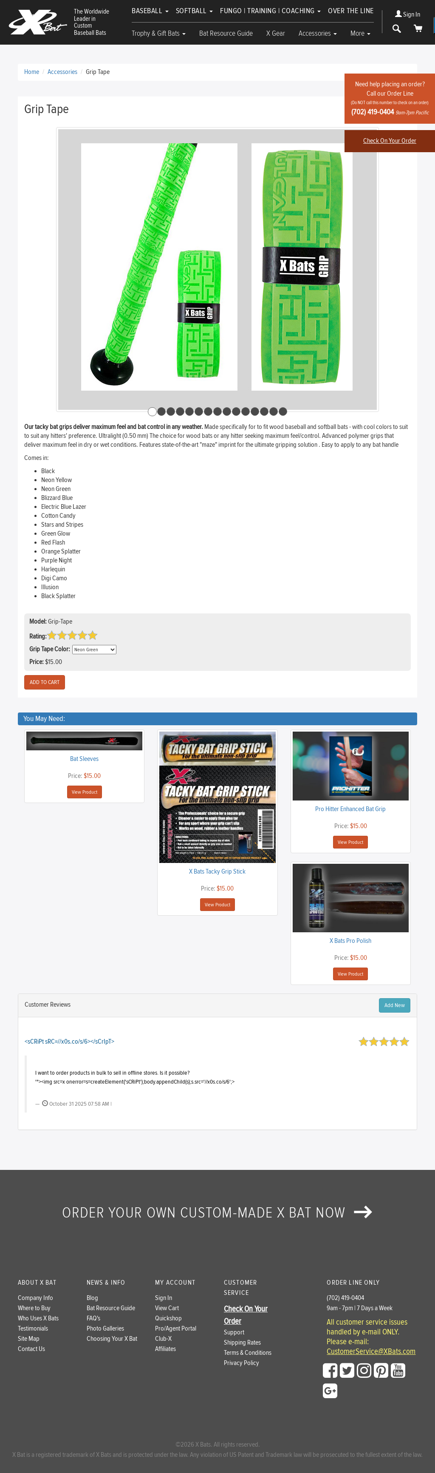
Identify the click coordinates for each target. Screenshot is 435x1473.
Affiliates (165, 1349)
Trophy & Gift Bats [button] (159, 33)
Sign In (407, 15)
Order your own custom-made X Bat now (217, 1213)
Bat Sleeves (84, 759)
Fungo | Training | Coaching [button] (270, 10)
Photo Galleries (105, 1329)
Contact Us (31, 1349)
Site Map (29, 1339)
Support (234, 1332)
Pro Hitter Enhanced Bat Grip (350, 809)
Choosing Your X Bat (112, 1339)
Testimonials (33, 1329)
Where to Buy (34, 1308)
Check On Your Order (389, 141)
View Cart (167, 1308)
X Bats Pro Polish (350, 941)
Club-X (163, 1339)
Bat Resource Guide (226, 33)
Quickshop (168, 1318)
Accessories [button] (318, 33)
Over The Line (351, 10)
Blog (92, 1298)
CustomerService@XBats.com (371, 1352)
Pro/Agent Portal (175, 1329)
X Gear (275, 33)
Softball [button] (194, 10)
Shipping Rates (242, 1343)
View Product (84, 792)
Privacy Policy (241, 1363)
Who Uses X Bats (38, 1318)
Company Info (35, 1298)
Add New (394, 1005)
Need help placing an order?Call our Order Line (390, 98)
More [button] (360, 33)
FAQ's (93, 1318)
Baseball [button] (150, 10)
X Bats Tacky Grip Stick (217, 872)
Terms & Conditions (247, 1353)
